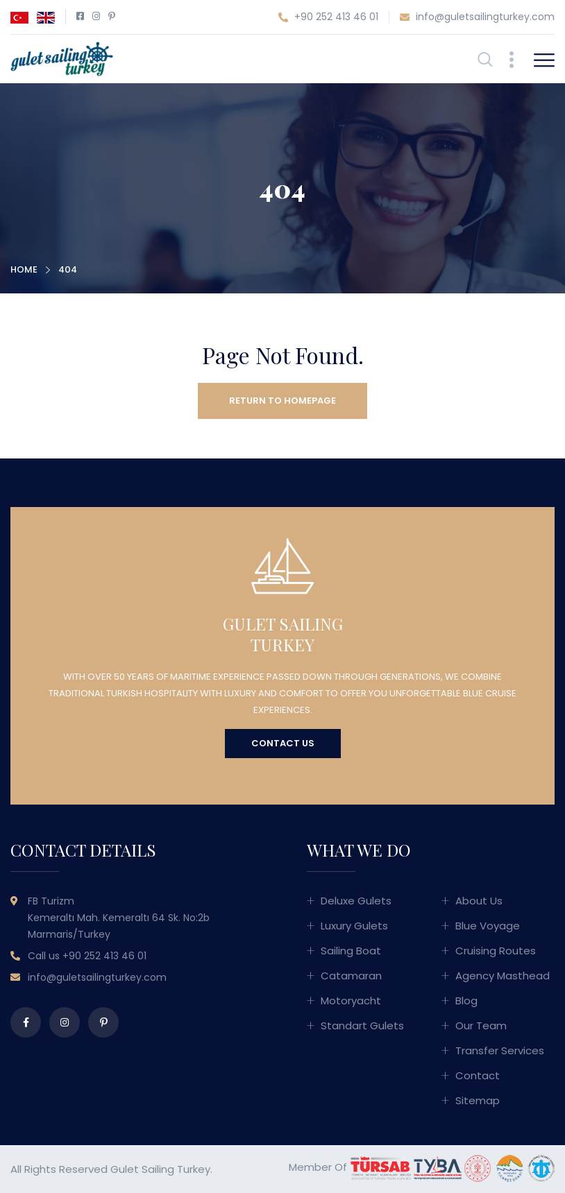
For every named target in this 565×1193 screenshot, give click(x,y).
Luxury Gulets (354, 925)
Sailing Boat (351, 950)
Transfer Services (499, 1050)
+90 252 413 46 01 (328, 17)
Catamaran (351, 975)
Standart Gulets (362, 1025)
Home (23, 269)
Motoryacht (351, 1000)
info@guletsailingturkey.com (477, 17)
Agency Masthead (502, 975)
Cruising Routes (495, 950)
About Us (479, 900)
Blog (466, 1000)
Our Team (481, 1025)
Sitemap (477, 1100)
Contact (477, 1075)
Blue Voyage (487, 925)
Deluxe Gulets (356, 900)
